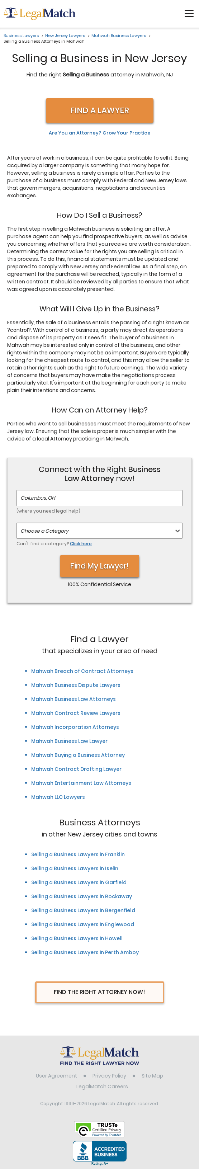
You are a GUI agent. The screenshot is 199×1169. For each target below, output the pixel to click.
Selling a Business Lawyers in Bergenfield (83, 910)
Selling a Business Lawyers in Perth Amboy (85, 952)
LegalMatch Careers (102, 1086)
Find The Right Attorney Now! (99, 992)
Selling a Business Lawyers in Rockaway (81, 896)
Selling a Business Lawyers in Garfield (79, 882)
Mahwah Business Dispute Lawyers (75, 685)
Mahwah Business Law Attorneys (73, 699)
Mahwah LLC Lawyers (58, 797)
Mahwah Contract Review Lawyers (75, 713)
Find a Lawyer (99, 110)
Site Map (152, 1075)
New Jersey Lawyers (65, 35)
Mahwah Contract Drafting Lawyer (76, 769)
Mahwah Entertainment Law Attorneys (81, 783)
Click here (81, 544)
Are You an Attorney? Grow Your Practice (100, 133)
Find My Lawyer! (99, 566)
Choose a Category (44, 530)
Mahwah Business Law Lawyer (69, 741)
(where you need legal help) (48, 511)
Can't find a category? (54, 544)
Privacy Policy (109, 1075)
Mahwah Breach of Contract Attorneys (82, 671)
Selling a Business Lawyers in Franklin (78, 854)
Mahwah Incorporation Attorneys (75, 727)
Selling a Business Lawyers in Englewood (82, 924)
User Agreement (56, 1075)
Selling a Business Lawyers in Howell (77, 938)
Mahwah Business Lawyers (118, 35)
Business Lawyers (21, 35)
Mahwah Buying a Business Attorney (78, 755)
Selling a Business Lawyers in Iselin (74, 868)
